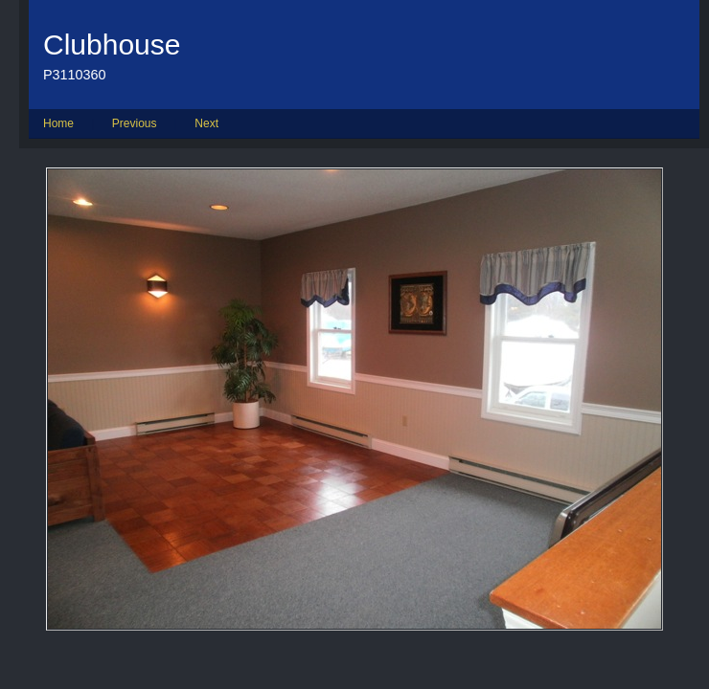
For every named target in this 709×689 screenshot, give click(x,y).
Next (206, 123)
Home (58, 123)
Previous (134, 123)
